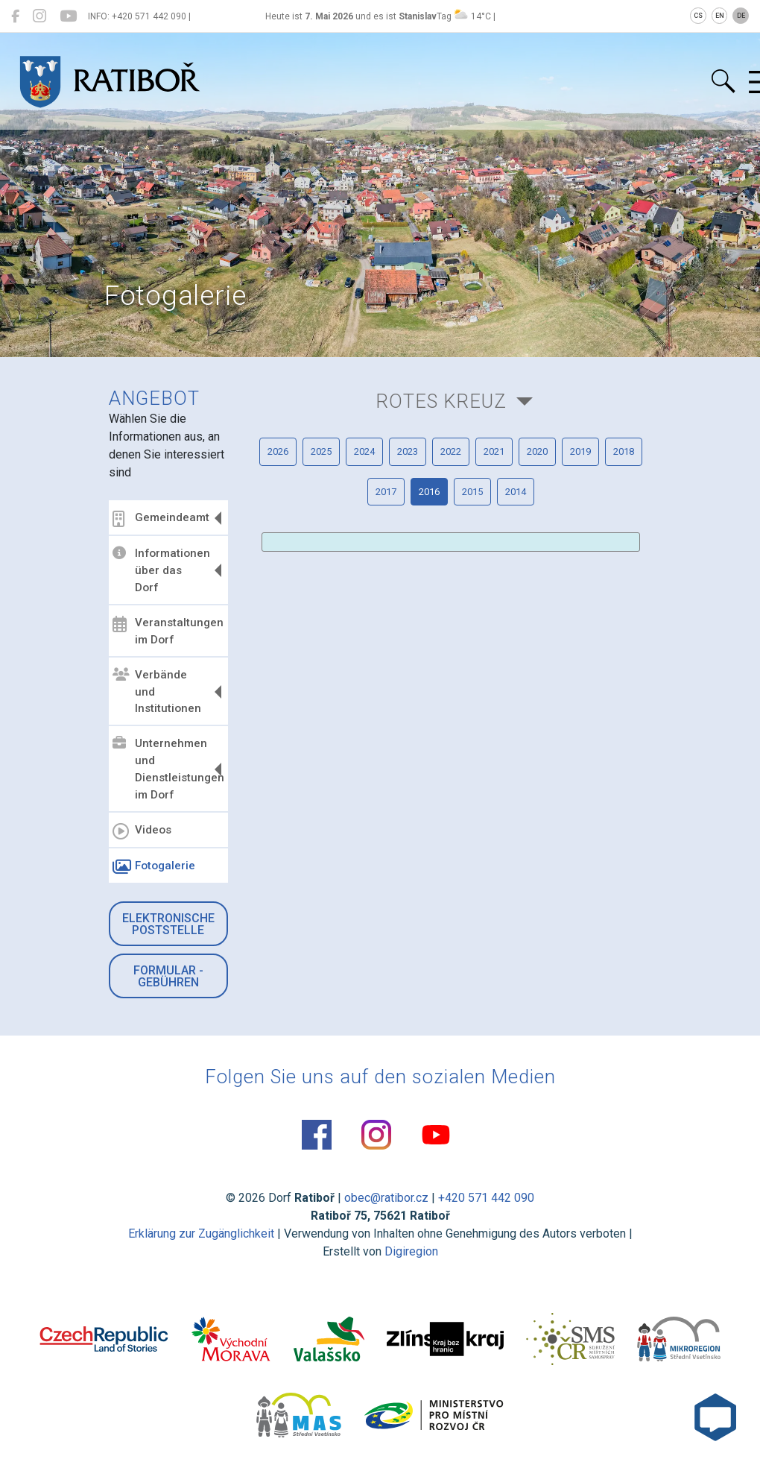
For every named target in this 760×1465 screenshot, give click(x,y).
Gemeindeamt (161, 519)
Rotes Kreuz (441, 401)
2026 (277, 451)
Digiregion (411, 1251)
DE (741, 15)
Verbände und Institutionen (157, 692)
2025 (321, 451)
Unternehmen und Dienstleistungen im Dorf (168, 769)
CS (698, 15)
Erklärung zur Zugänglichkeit (201, 1233)
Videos (142, 831)
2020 (537, 451)
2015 (472, 491)
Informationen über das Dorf (161, 570)
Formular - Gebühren (168, 976)
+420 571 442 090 (486, 1198)
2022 (450, 451)
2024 (364, 451)
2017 (386, 491)
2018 (623, 451)
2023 (407, 451)
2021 (494, 451)
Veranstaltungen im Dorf (168, 631)
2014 (515, 491)
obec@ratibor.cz (386, 1198)
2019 (580, 451)
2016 (429, 491)
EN (719, 15)
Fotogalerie (154, 867)
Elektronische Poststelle (168, 924)
